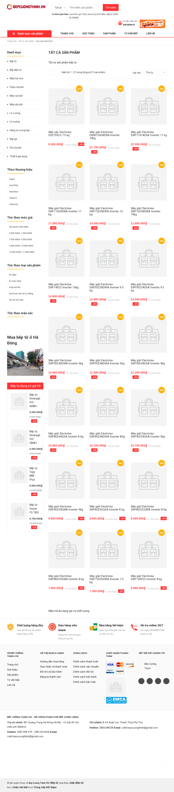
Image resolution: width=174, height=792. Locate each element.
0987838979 (129, 24)
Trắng (15, 324)
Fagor (11, 179)
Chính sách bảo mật (84, 681)
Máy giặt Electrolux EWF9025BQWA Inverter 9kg (65, 508)
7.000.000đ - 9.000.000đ (19, 239)
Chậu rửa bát (17, 87)
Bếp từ (13, 61)
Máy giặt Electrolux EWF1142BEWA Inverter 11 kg (65, 211)
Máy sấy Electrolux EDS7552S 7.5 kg (60, 133)
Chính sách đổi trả (83, 671)
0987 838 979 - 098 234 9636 (33, 731)
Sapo (53, 787)
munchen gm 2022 (78, 14)
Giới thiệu (88, 33)
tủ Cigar (11, 275)
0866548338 (106, 727)
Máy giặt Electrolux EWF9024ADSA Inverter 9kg (148, 362)
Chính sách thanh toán (85, 661)
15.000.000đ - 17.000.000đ (20, 252)
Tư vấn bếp (131, 33)
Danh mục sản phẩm (30, 33)
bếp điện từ (76, 782)
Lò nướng (15, 121)
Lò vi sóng (15, 113)
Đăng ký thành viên (50, 676)
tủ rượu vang (14, 281)
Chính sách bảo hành (85, 676)
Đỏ (12, 324)
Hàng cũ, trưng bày (20, 130)
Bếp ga (13, 139)
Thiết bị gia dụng (18, 156)
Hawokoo (13, 192)
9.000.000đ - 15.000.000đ (20, 246)
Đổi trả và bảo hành (51, 671)
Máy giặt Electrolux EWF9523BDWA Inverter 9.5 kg (107, 287)
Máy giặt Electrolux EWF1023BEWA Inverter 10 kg (106, 211)
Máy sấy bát (16, 104)
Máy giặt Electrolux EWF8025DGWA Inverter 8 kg (66, 577)
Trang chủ (67, 33)
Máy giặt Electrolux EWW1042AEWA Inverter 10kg (105, 135)
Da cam (24, 324)
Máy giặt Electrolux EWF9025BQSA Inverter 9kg (148, 435)
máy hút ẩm (13, 287)
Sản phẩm (109, 33)
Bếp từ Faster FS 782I (34, 508)
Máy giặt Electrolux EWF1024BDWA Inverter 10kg (145, 211)
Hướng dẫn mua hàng (52, 661)
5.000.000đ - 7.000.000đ (19, 233)
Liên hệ (150, 33)
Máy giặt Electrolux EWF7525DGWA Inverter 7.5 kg (107, 579)
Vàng (8, 324)
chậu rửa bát (20, 787)
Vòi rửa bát (15, 147)
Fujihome (12, 204)
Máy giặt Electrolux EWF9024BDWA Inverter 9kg (107, 362)
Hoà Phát (12, 185)
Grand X (12, 198)
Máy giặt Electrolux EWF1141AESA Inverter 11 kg (149, 133)
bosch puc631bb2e (97, 14)
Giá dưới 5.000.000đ (17, 227)
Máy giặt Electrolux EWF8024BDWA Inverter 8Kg (107, 435)
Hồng (29, 324)
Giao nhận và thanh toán (53, 666)
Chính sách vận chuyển (86, 666)
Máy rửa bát (16, 95)
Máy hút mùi (16, 78)
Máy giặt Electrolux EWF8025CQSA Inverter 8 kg (107, 508)
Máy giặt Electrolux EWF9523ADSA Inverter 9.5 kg (147, 287)
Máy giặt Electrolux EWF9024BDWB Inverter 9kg (65, 362)
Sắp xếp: (137, 72)
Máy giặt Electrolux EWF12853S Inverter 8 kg (146, 577)
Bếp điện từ (16, 70)
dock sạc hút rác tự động (20, 293)
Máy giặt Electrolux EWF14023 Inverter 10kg (63, 286)
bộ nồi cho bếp (15, 300)
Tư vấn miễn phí (130, 21)
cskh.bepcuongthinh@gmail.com (25, 736)
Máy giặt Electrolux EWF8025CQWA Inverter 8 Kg (149, 508)
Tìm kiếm (110, 7)
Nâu (20, 324)
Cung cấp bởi (41, 787)
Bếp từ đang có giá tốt (26, 386)
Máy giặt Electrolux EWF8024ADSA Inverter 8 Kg (66, 435)
